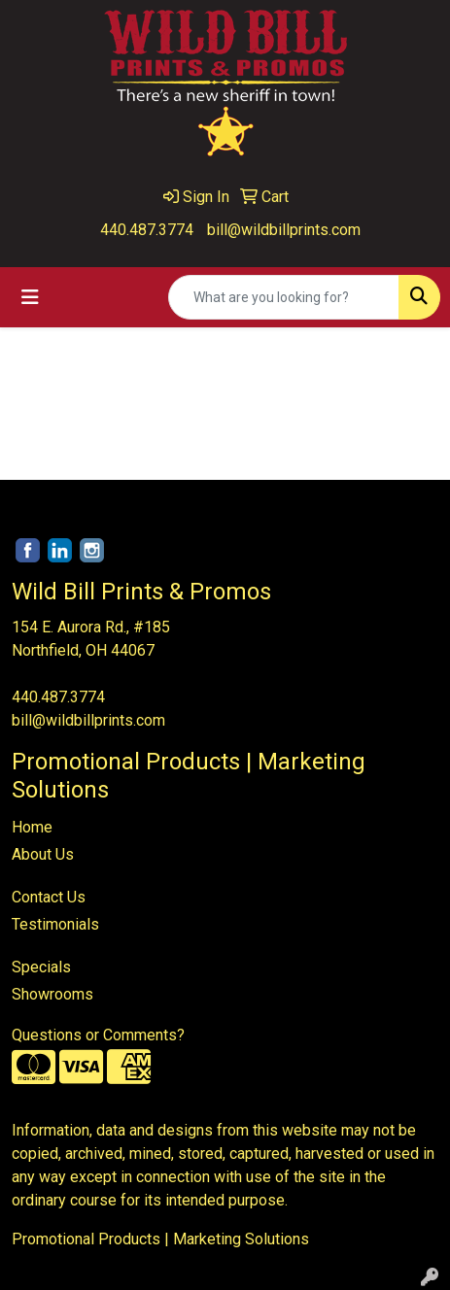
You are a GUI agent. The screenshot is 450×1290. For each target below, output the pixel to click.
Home (32, 827)
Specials (41, 967)
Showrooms (52, 994)
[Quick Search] (283, 297)
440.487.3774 (146, 230)
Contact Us (49, 897)
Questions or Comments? (98, 1035)
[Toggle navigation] (30, 297)
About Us (43, 854)
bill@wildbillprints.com (284, 230)
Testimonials (55, 924)
